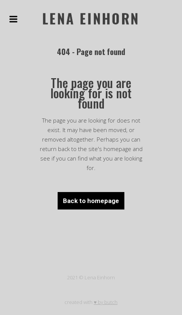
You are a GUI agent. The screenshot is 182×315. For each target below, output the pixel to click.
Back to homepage (91, 201)
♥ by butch (106, 302)
